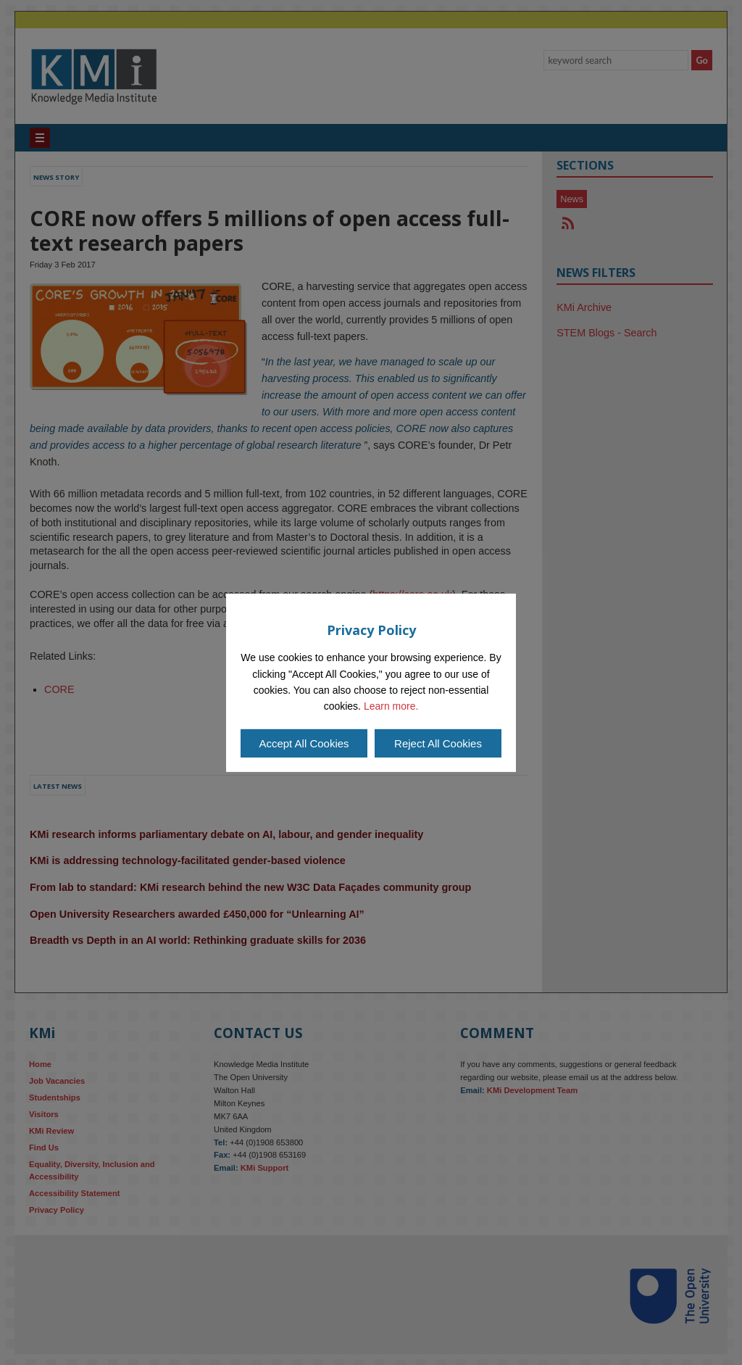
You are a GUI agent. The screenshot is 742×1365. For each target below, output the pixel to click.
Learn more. (391, 706)
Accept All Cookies (304, 743)
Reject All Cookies (438, 743)
